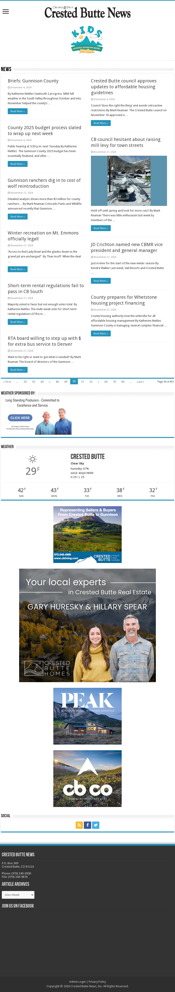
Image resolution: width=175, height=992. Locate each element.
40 (42, 381)
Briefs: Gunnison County (33, 81)
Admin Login (77, 981)
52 (91, 381)
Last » (140, 381)
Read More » (17, 111)
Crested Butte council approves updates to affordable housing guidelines (124, 86)
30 (33, 381)
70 (114, 381)
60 (106, 381)
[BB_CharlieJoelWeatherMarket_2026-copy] (37, 416)
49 (65, 381)
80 (122, 381)
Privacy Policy (97, 981)
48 (57, 381)
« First (7, 381)
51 (82, 381)
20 (25, 381)
